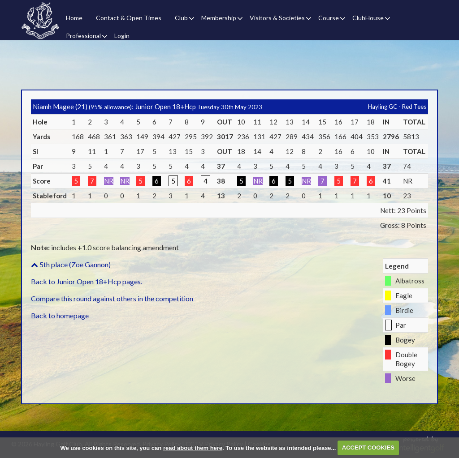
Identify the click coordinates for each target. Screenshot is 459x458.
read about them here (192, 447)
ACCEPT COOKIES (368, 447)
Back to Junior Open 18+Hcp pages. (86, 281)
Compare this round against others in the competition (112, 298)
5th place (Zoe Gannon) (71, 264)
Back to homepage (60, 315)
